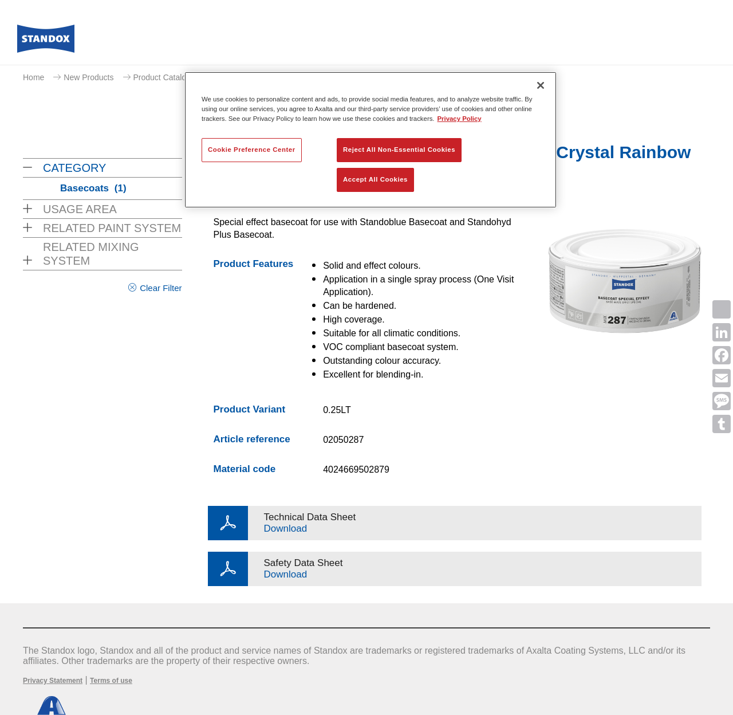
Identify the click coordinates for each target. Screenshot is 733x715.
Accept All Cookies (375, 179)
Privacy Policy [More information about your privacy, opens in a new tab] (460, 118)
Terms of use (111, 681)
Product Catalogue (166, 77)
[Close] (540, 85)
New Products (88, 77)
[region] (370, 140)
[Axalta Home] (45, 42)
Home (33, 77)
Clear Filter (161, 288)
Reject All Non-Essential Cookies (399, 149)
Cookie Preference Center (251, 149)
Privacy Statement (52, 681)
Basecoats (93, 188)
